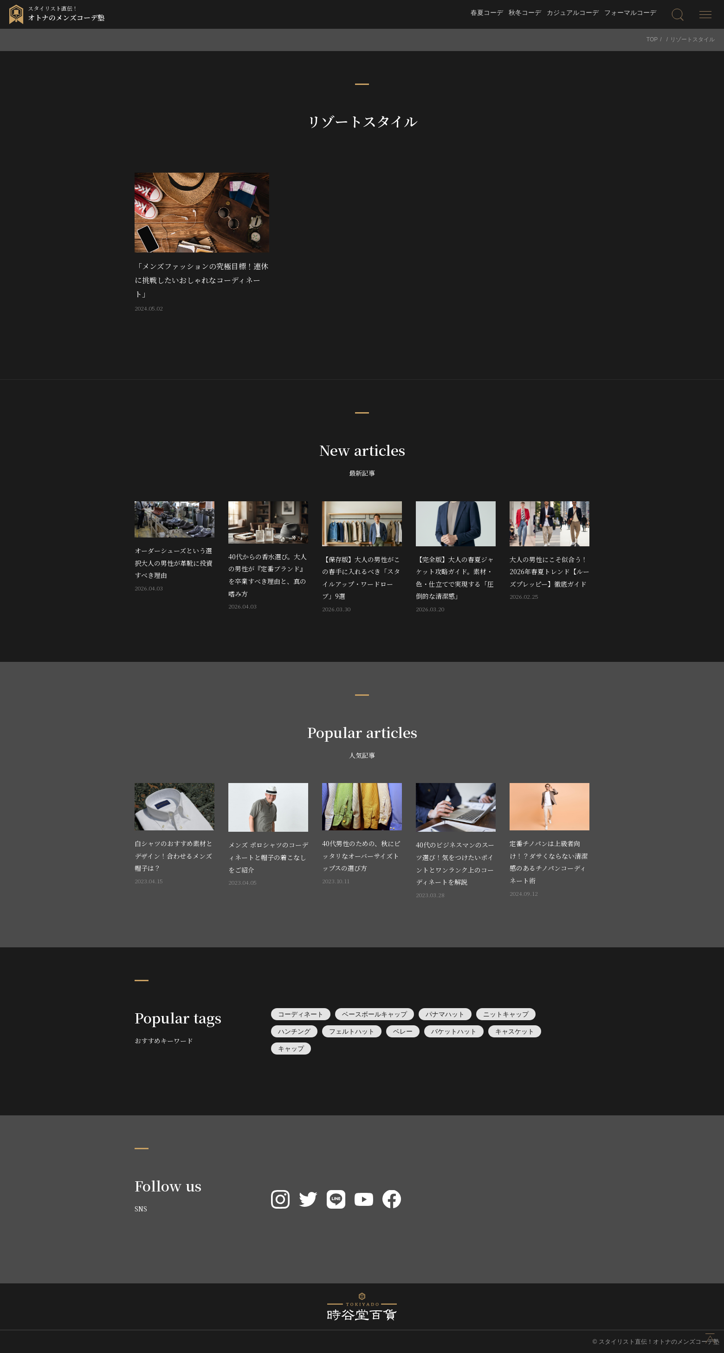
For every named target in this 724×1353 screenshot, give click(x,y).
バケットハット (454, 1031)
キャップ (291, 1048)
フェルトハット (352, 1031)
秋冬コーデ (525, 12)
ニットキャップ (506, 1014)
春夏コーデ (487, 12)
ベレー (403, 1031)
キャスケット (514, 1031)
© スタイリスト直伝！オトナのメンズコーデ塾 (656, 1341)
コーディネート (300, 1014)
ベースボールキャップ (374, 1014)
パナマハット (445, 1014)
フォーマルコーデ (630, 12)
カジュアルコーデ (573, 12)
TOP (652, 39)
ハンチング (294, 1031)
